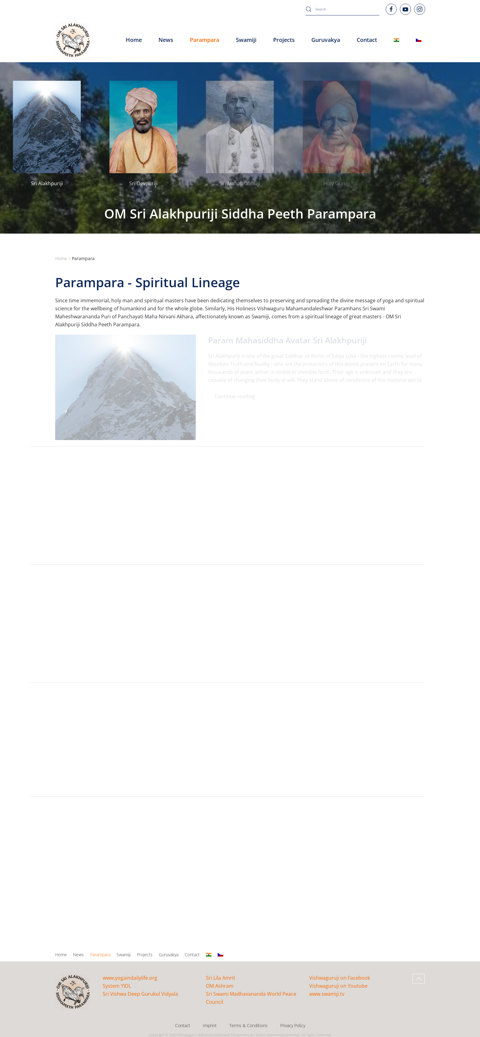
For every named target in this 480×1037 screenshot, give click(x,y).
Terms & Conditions (248, 1025)
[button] (418, 979)
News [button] (165, 39)
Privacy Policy (292, 1025)
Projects (284, 39)
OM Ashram (219, 985)
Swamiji (124, 954)
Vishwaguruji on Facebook (339, 977)
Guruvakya (325, 39)
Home (134, 39)
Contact (192, 954)
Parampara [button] (204, 39)
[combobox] (342, 9)
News (78, 954)
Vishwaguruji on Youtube (338, 985)
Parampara (100, 954)
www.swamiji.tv (326, 993)
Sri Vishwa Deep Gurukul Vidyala (140, 993)
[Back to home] (72, 40)
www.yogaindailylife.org (130, 977)
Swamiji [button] (246, 39)
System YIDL (117, 985)
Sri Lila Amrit (220, 977)
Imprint (210, 1025)
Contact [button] (367, 39)
